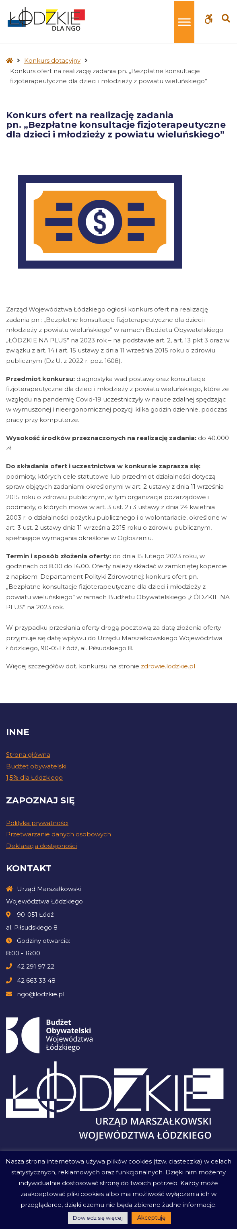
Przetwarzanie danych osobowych (58, 834)
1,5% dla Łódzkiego (34, 777)
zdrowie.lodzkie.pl (168, 666)
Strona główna (28, 754)
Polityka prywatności (37, 823)
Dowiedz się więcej (98, 1218)
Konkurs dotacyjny (52, 60)
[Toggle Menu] (184, 22)
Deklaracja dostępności (41, 846)
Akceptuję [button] (151, 1217)
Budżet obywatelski (36, 766)
